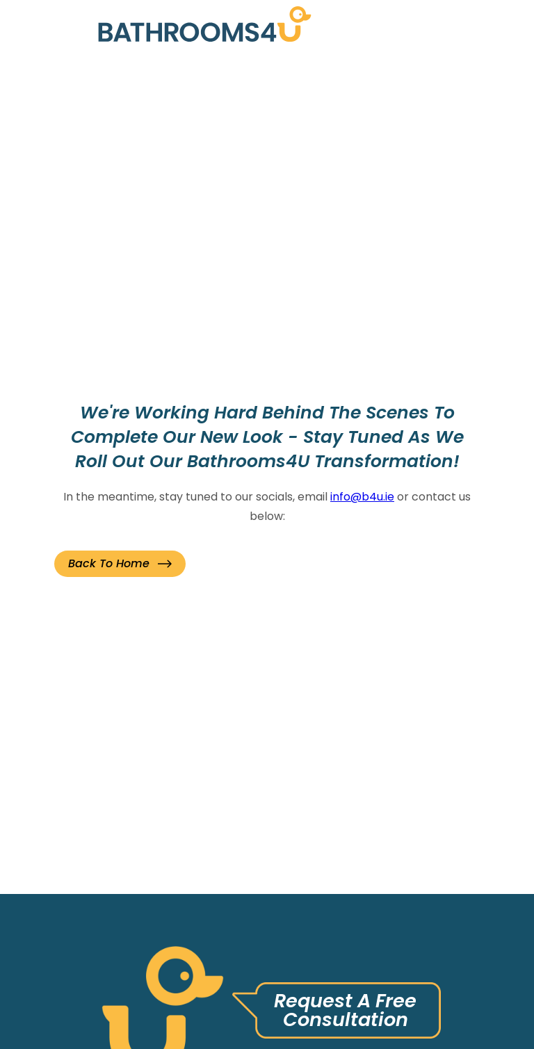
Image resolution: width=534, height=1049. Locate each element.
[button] (120, 564)
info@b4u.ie (362, 497)
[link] (204, 27)
